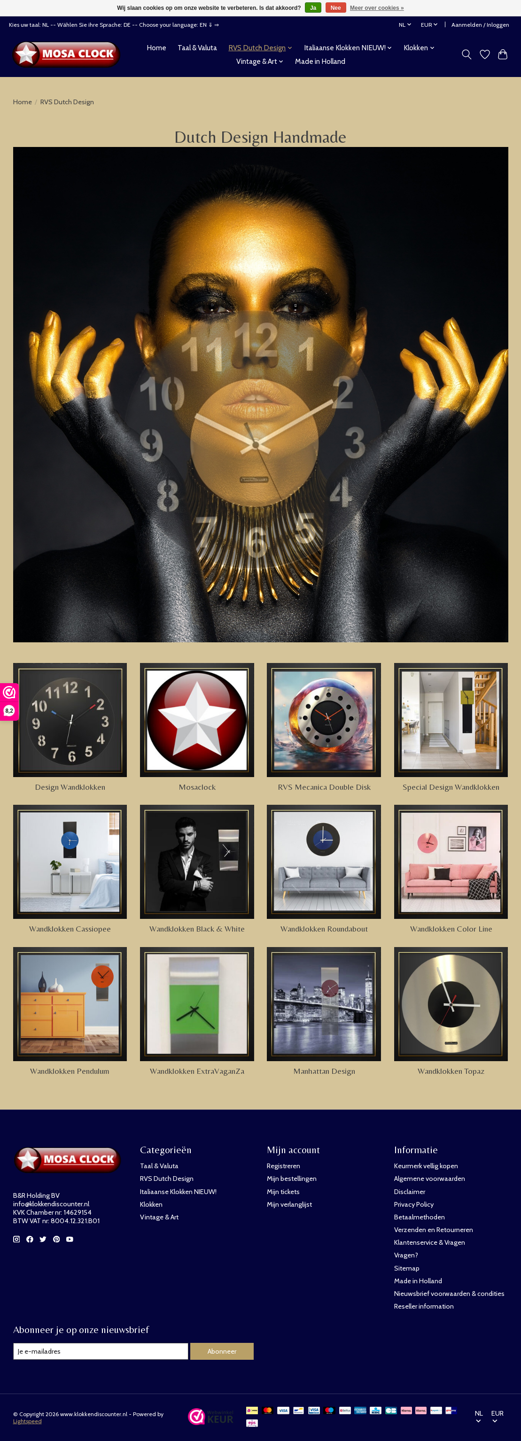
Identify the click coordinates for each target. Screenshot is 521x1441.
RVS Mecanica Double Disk (324, 787)
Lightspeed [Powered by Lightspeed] (27, 1421)
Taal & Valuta (197, 47)
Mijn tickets (283, 1191)
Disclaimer (409, 1191)
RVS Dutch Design (167, 1178)
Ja (313, 8)
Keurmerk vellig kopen (426, 1166)
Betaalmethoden (419, 1217)
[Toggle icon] (466, 54)
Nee (336, 8)
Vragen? (406, 1255)
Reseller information (424, 1306)
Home (156, 47)
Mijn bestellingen (292, 1178)
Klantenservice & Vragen (429, 1242)
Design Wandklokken (70, 787)
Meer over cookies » (377, 8)
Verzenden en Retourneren (433, 1229)
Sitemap (407, 1268)
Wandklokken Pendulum (69, 1071)
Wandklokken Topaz (451, 1071)
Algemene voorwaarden (429, 1178)
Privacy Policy (414, 1204)
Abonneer (222, 1351)
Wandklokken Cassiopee (70, 928)
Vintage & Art (159, 1217)
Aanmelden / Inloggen (480, 24)
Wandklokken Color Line (451, 928)
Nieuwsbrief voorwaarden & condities (449, 1293)
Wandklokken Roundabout (324, 928)
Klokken (151, 1204)
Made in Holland (320, 61)
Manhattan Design (324, 1071)
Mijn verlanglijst (289, 1204)
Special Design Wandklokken (451, 787)
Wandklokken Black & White (197, 928)
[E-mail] (100, 1351)
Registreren (283, 1166)
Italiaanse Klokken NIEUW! (178, 1191)
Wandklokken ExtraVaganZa (197, 1071)
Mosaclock (197, 787)
